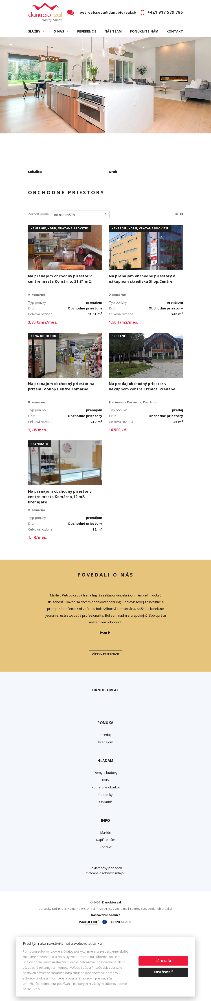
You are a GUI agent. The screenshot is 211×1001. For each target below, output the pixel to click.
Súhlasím (163, 961)
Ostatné (105, 868)
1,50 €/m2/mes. (123, 388)
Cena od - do (119, 190)
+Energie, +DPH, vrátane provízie (59, 294)
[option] (105, 85)
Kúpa (95, 214)
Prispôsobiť (163, 972)
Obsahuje (36, 190)
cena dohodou (43, 402)
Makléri (105, 898)
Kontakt (175, 31)
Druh (113, 171)
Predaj (42, 214)
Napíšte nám (105, 905)
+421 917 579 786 (165, 12)
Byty (105, 846)
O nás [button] (58, 31)
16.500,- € (118, 496)
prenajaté (39, 510)
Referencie (87, 31)
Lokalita (35, 171)
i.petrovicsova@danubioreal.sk (106, 12)
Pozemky (105, 860)
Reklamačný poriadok (105, 934)
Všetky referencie (105, 720)
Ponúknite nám (144, 31)
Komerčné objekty (105, 853)
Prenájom (69, 214)
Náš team (113, 31)
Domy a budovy (105, 838)
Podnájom (122, 214)
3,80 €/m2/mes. (42, 388)
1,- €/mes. (37, 496)
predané (119, 402)
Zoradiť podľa (38, 280)
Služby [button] (34, 31)
